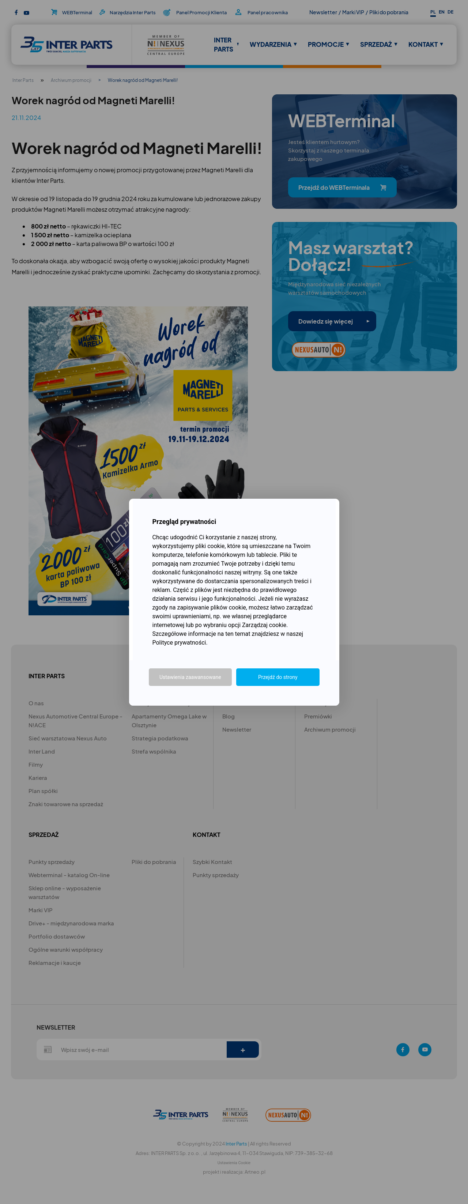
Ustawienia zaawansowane (190, 677)
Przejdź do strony (278, 677)
